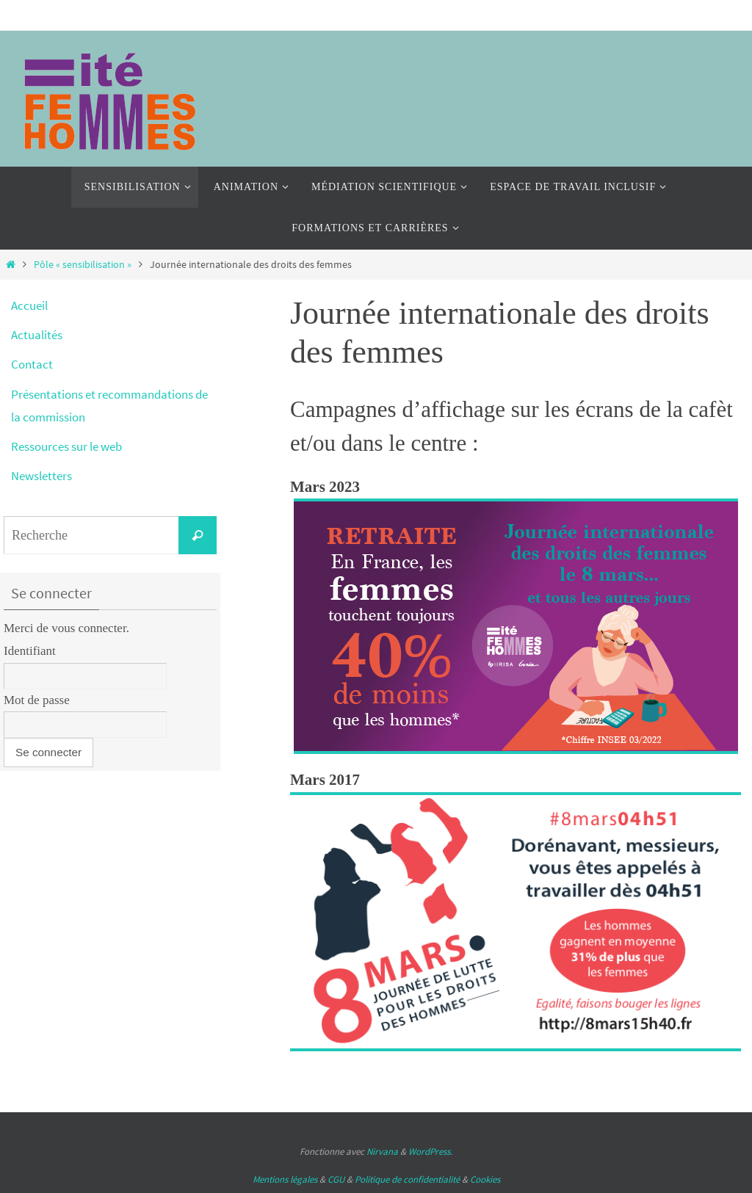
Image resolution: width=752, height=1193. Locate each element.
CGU (336, 1179)
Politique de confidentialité (407, 1179)
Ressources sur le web (66, 446)
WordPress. (430, 1151)
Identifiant (30, 651)
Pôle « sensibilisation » (82, 264)
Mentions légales (285, 1179)
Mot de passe (37, 700)
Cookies (485, 1179)
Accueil (29, 305)
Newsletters (41, 476)
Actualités (36, 335)
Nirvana (382, 1151)
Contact (32, 364)
